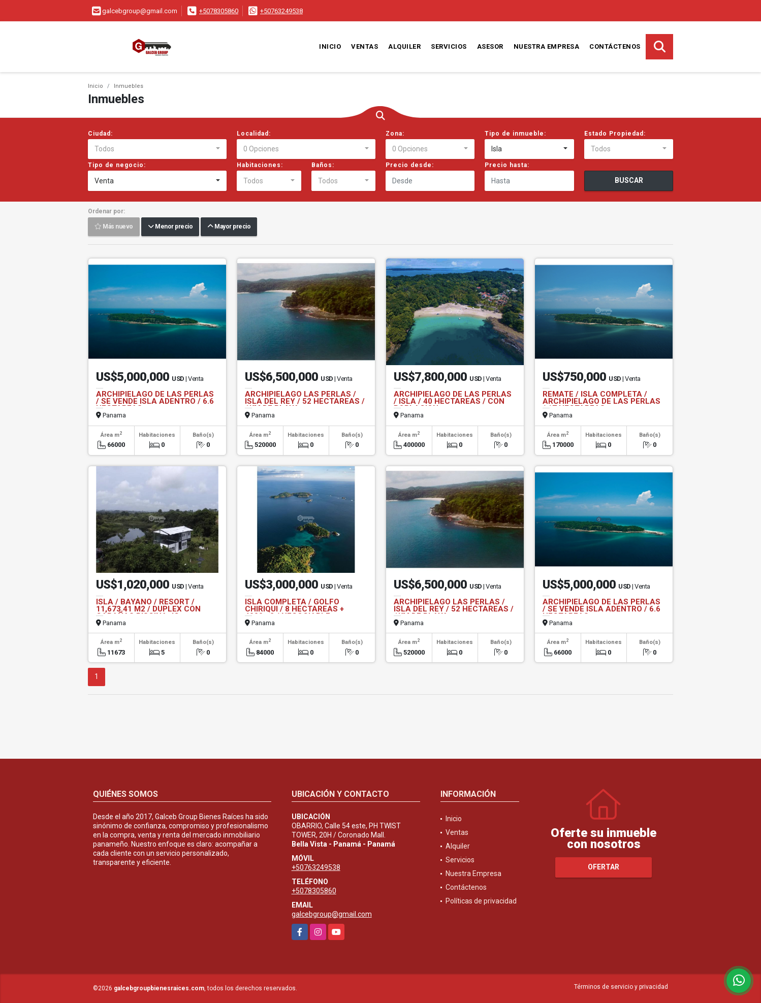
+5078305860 (218, 11)
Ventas (364, 46)
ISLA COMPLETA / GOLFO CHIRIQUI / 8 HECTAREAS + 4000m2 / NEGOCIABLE (294, 609)
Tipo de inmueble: (515, 133)
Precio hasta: (507, 165)
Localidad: (254, 133)
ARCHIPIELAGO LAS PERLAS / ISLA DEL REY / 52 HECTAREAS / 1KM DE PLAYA (305, 401)
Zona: (395, 133)
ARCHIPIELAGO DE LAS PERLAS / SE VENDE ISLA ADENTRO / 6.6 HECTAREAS (155, 401)
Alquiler (404, 46)
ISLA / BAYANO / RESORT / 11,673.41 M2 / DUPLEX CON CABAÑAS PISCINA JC (148, 609)
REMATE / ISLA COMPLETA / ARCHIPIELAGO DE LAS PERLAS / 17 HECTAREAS (601, 401)
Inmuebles (128, 86)
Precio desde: (410, 165)
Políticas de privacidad (481, 901)
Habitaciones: (260, 165)
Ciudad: (100, 133)
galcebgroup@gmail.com (332, 914)
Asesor (490, 46)
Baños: (322, 165)
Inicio (330, 46)
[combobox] (157, 149)
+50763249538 (281, 11)
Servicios (449, 46)
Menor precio (170, 227)
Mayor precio (228, 227)
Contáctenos (615, 46)
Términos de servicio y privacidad (621, 986)
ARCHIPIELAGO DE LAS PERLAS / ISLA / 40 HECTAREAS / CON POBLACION (453, 401)
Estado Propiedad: (615, 133)
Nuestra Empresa (547, 46)
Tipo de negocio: (117, 165)
